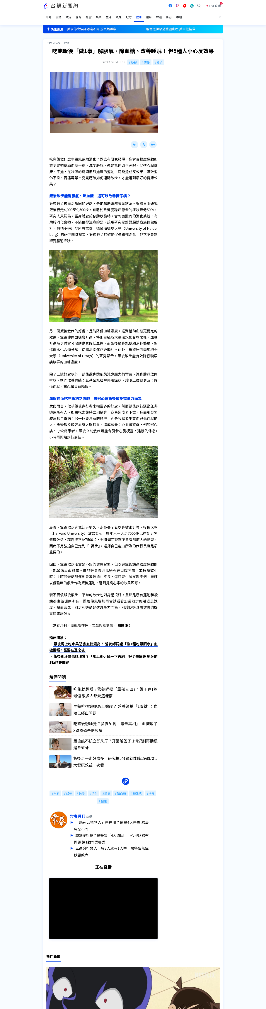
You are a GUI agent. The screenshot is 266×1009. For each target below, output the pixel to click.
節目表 (47, 970)
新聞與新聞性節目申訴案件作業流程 (144, 964)
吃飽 (134, 56)
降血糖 (121, 788)
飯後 (147, 56)
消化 (95, 788)
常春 (151, 788)
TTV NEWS (53, 36)
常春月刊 (86, 810)
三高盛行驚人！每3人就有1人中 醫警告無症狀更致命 (120, 845)
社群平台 (49, 975)
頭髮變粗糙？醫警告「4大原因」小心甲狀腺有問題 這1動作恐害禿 (120, 832)
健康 (66, 36)
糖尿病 (137, 788)
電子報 (125, 970)
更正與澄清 (89, 959)
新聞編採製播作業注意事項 (138, 959)
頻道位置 (49, 964)
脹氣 (107, 788)
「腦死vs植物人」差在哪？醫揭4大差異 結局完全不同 (120, 820)
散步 (159, 56)
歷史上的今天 (91, 975)
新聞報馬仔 (89, 970)
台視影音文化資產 (55, 959)
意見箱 (86, 964)
